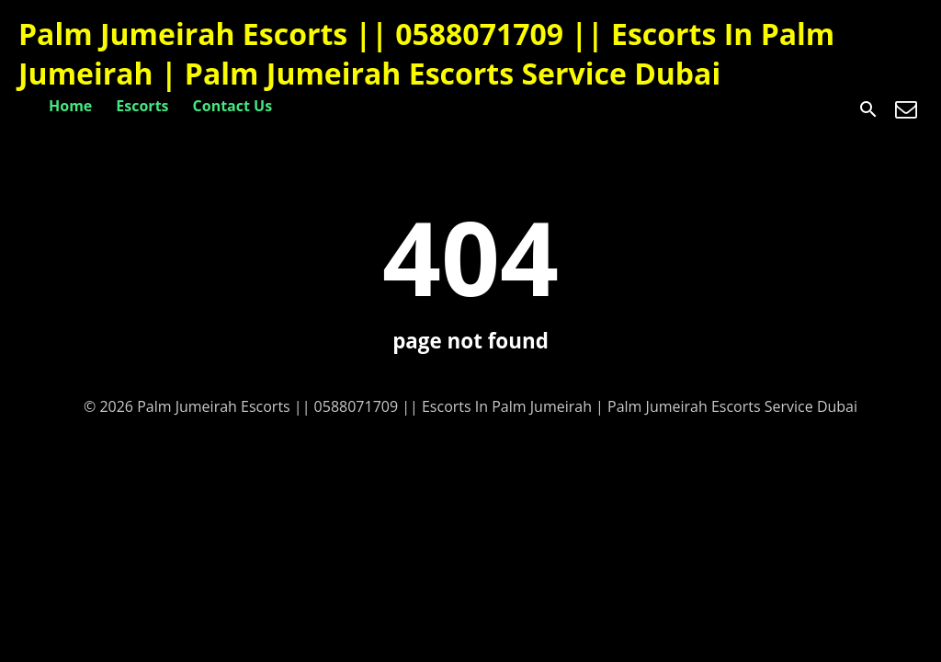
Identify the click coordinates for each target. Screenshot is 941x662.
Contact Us (233, 106)
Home (70, 106)
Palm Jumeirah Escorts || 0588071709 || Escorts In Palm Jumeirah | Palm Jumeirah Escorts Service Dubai (426, 53)
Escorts (142, 106)
